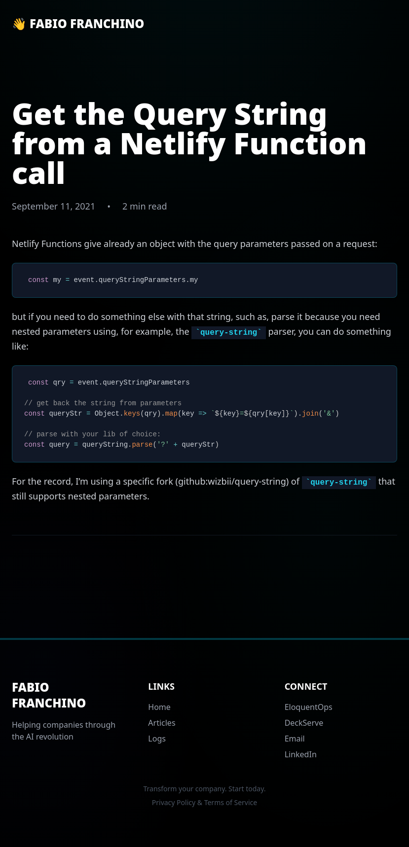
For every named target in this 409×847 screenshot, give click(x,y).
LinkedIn (301, 754)
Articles (161, 722)
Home (159, 707)
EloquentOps (309, 707)
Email (295, 738)
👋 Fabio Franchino (78, 24)
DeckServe (304, 722)
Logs (157, 738)
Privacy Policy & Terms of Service (204, 802)
